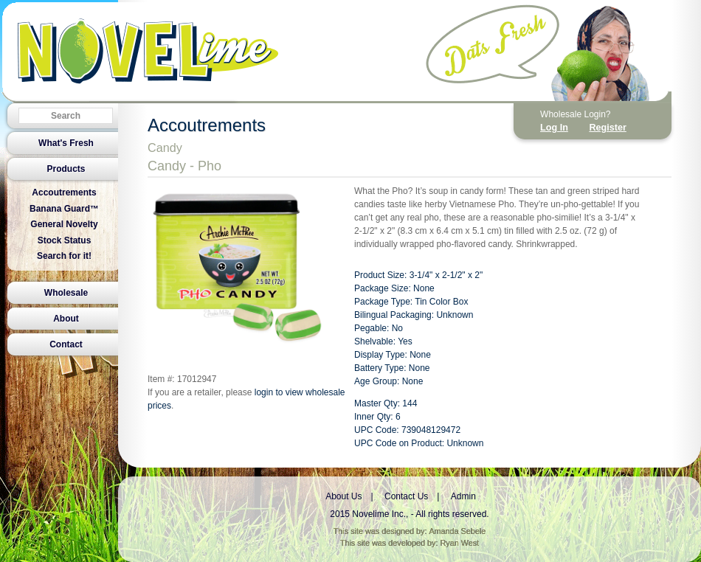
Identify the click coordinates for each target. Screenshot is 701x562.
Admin (463, 496)
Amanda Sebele (457, 531)
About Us (343, 496)
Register (607, 127)
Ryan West (460, 542)
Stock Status (64, 240)
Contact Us (406, 496)
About (66, 318)
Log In (554, 127)
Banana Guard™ (64, 209)
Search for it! (64, 256)
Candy (165, 147)
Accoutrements (64, 192)
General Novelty (63, 224)
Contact (66, 344)
